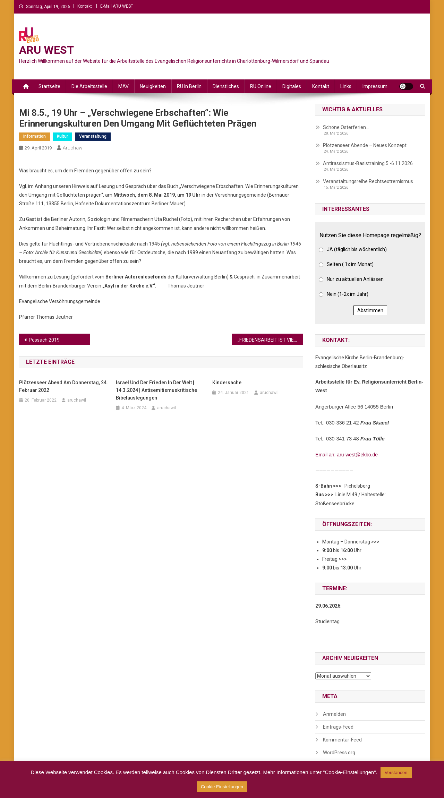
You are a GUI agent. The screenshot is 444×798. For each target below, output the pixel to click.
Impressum (374, 86)
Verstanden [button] (396, 772)
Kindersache (226, 382)
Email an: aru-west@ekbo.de (346, 454)
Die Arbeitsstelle (89, 86)
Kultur (62, 136)
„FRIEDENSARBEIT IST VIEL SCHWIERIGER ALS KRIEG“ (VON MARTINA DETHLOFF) (270, 340)
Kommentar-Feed (342, 740)
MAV (123, 86)
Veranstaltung (92, 136)
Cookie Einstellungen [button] (222, 786)
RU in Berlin (189, 86)
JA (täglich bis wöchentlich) (357, 249)
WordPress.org (339, 752)
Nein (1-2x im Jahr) (347, 294)
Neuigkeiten (153, 86)
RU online (260, 86)
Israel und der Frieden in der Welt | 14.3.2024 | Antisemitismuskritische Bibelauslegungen (156, 390)
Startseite (49, 86)
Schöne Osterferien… (346, 127)
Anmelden (334, 714)
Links (345, 86)
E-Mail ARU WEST (116, 6)
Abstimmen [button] (370, 310)
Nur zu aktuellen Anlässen (355, 279)
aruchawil (74, 148)
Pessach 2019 (44, 340)
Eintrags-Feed (338, 727)
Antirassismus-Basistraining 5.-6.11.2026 (368, 163)
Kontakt (84, 6)
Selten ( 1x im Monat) (350, 264)
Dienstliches (226, 86)
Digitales (291, 86)
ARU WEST (46, 50)
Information (34, 136)
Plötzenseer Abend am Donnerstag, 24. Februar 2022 (63, 386)
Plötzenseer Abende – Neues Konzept (365, 145)
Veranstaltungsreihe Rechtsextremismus (368, 181)
